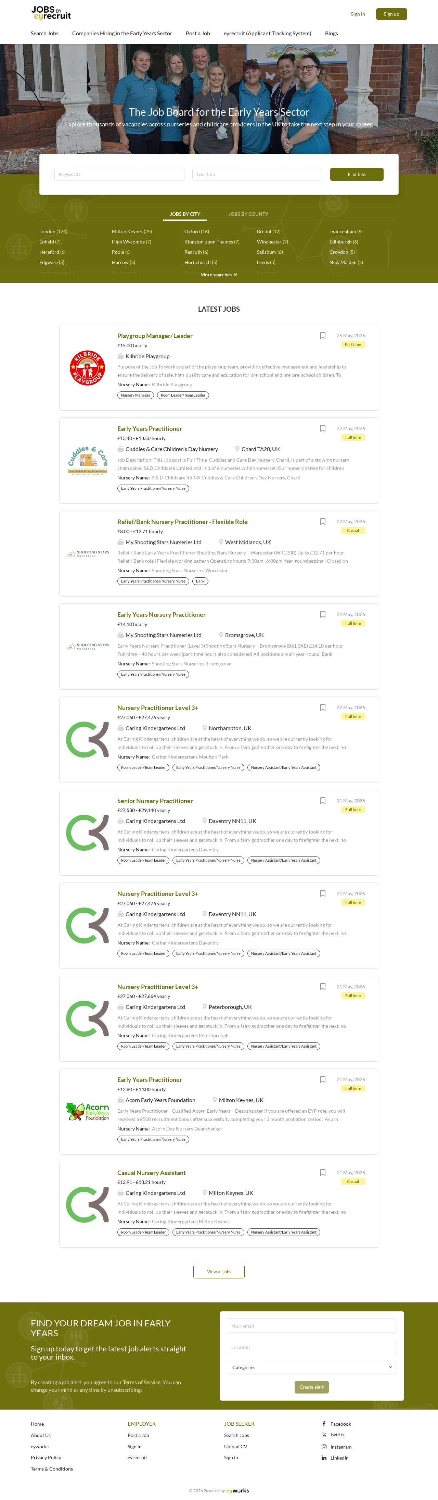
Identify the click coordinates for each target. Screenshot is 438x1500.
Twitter (333, 1434)
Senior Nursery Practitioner (155, 800)
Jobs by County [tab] (248, 214)
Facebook (341, 1424)
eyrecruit (137, 1457)
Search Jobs (236, 1435)
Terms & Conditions (52, 1469)
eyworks (40, 1446)
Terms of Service (141, 1382)
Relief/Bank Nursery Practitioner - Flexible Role (182, 521)
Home (37, 1424)
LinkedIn (340, 1458)
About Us (41, 1435)
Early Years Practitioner (149, 428)
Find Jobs (357, 174)
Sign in (358, 14)
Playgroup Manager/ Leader (155, 335)
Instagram (341, 1447)
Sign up (391, 14)
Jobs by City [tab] (185, 214)
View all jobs (219, 1271)
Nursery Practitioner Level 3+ (157, 707)
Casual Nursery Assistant (151, 1172)
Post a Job (138, 1435)
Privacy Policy (46, 1457)
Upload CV (235, 1446)
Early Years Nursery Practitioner (161, 614)
